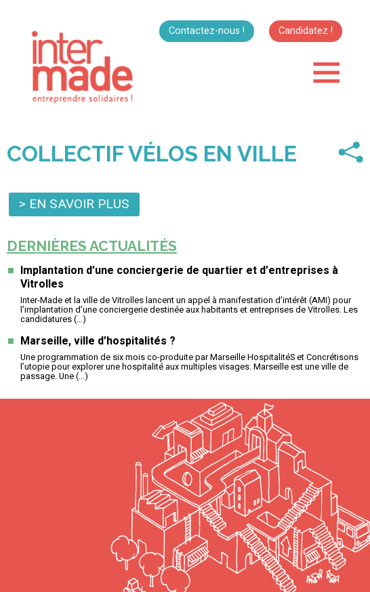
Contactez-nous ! (207, 31)
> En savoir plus (74, 204)
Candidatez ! (306, 31)
